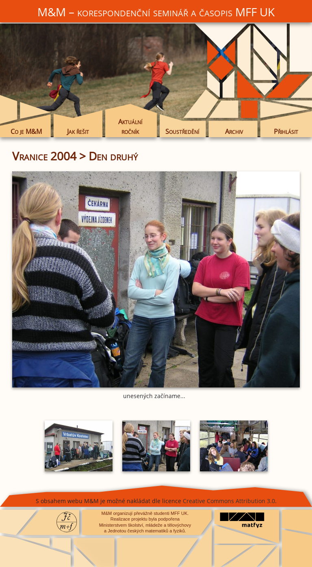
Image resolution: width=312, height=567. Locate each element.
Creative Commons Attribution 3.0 (229, 501)
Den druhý (113, 156)
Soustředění (182, 131)
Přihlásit (286, 131)
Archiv (234, 131)
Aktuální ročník (130, 126)
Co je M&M (26, 131)
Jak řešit (78, 131)
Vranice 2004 (44, 156)
